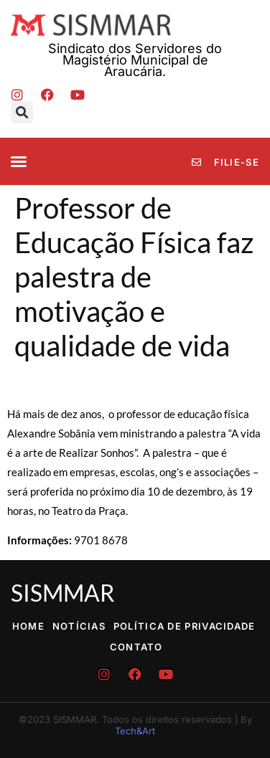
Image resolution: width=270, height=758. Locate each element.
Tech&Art (135, 730)
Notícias (79, 626)
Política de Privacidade (184, 626)
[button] (22, 112)
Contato (136, 647)
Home (28, 626)
